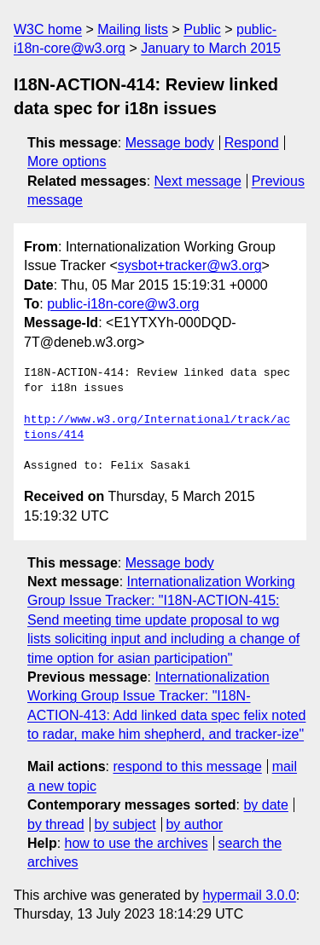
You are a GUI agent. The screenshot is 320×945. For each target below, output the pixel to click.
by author (194, 824)
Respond (251, 142)
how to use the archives (136, 843)
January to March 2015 (211, 48)
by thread (55, 824)
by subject (125, 824)
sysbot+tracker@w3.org (190, 265)
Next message (197, 181)
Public (202, 29)
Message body (169, 142)
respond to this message (187, 766)
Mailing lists (132, 29)
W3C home (48, 29)
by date (265, 805)
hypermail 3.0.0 (248, 895)
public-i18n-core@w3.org (123, 304)
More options (67, 161)
